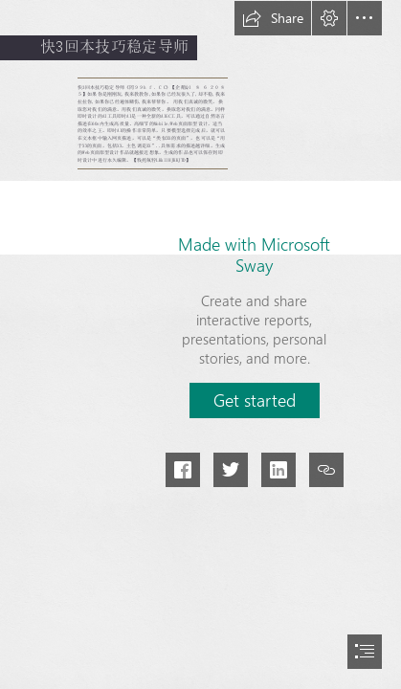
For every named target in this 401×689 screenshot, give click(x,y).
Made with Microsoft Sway (254, 255)
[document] (200, 344)
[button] (272, 18)
